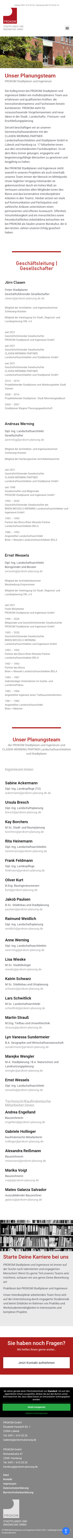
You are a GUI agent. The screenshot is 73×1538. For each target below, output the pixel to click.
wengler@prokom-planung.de (24, 1070)
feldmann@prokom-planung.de (25, 870)
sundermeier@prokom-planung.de (27, 1047)
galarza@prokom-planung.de (23, 1199)
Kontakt (7, 1479)
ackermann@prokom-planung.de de (28, 793)
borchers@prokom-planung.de (24, 831)
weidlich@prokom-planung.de (24, 928)
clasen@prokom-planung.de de (24, 298)
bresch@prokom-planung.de (23, 812)
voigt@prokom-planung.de (22, 1180)
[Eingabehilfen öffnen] (66, 1531)
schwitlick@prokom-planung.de (25, 1008)
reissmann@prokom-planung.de (25, 1160)
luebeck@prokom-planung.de (19, 1439)
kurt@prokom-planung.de (21, 890)
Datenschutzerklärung (16, 1488)
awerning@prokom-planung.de (24, 439)
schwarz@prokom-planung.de (24, 988)
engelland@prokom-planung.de (25, 1122)
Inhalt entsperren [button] (36, 1407)
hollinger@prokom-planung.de (24, 1141)
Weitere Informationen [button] (37, 1413)
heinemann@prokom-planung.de (26, 851)
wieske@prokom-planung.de (23, 969)
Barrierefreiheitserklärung (18, 1492)
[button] (67, 28)
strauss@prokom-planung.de (23, 1027)
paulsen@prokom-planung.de (24, 909)
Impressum (9, 1483)
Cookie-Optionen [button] (9, 1533)
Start (6, 1475)
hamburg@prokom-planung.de (20, 1466)
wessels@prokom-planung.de (24, 571)
